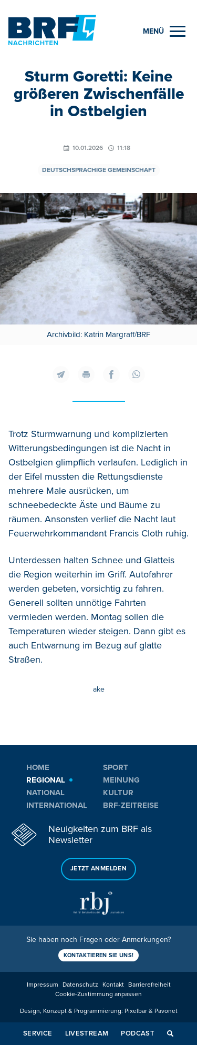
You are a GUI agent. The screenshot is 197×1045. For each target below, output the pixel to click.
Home (37, 767)
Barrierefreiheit (149, 985)
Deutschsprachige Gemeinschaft (98, 170)
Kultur (118, 792)
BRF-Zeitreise (131, 805)
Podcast (137, 1033)
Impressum (42, 985)
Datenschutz (80, 985)
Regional (45, 780)
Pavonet (166, 1011)
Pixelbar (136, 1011)
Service (38, 1033)
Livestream (87, 1033)
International (56, 805)
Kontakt (113, 985)
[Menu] (164, 31)
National (45, 792)
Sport (115, 767)
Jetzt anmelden (98, 868)
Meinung (121, 780)
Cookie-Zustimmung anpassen (98, 994)
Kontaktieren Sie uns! (99, 955)
